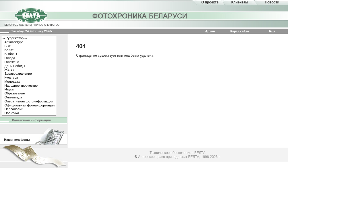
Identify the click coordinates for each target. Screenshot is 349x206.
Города (29, 58)
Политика (29, 113)
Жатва (29, 70)
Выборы (29, 54)
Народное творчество (29, 86)
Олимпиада (29, 98)
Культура (29, 78)
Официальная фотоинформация (29, 106)
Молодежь (29, 82)
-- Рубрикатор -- (29, 38)
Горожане (29, 62)
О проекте (209, 2)
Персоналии (29, 109)
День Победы (29, 66)
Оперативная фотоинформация (29, 102)
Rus (272, 31)
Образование (29, 94)
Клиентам (239, 2)
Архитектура (29, 42)
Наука (29, 90)
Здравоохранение (29, 74)
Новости (272, 2)
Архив (210, 31)
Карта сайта (239, 31)
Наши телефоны (17, 139)
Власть (29, 50)
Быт (29, 46)
